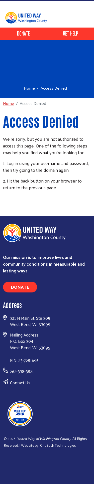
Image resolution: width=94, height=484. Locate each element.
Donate (23, 33)
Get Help (70, 33)
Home (29, 88)
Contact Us (20, 382)
